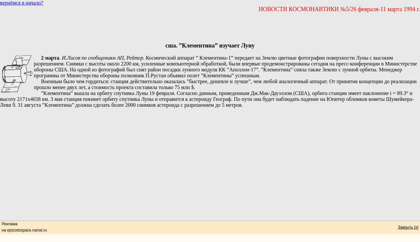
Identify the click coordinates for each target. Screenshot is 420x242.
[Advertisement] (210, 27)
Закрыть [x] (408, 227)
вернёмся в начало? (21, 3)
